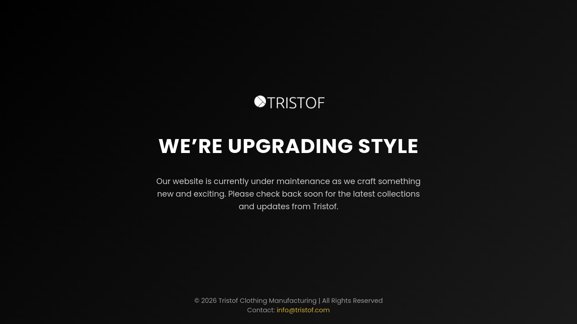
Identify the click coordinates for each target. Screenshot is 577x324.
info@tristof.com (303, 310)
